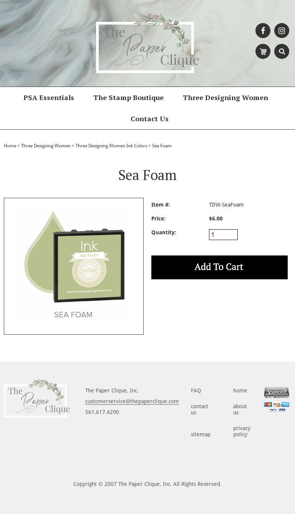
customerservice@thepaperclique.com (132, 401)
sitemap (200, 434)
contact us (199, 409)
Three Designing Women (225, 97)
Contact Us (150, 118)
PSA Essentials (48, 97)
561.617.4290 (102, 412)
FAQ (196, 390)
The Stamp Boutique (128, 97)
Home (10, 146)
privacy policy (241, 431)
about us (240, 409)
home (240, 390)
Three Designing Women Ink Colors (111, 146)
